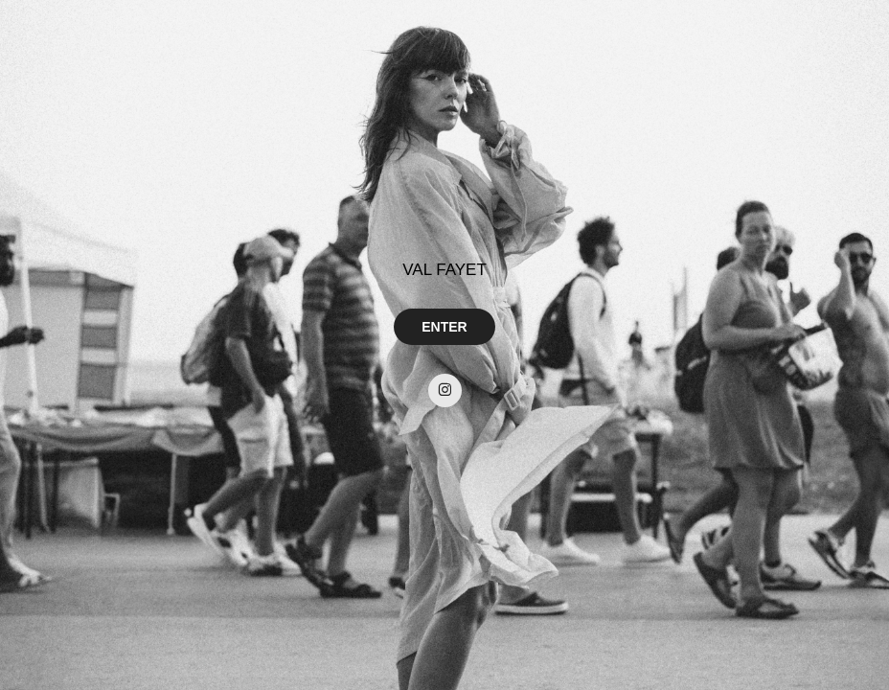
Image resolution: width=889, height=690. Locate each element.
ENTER (444, 326)
